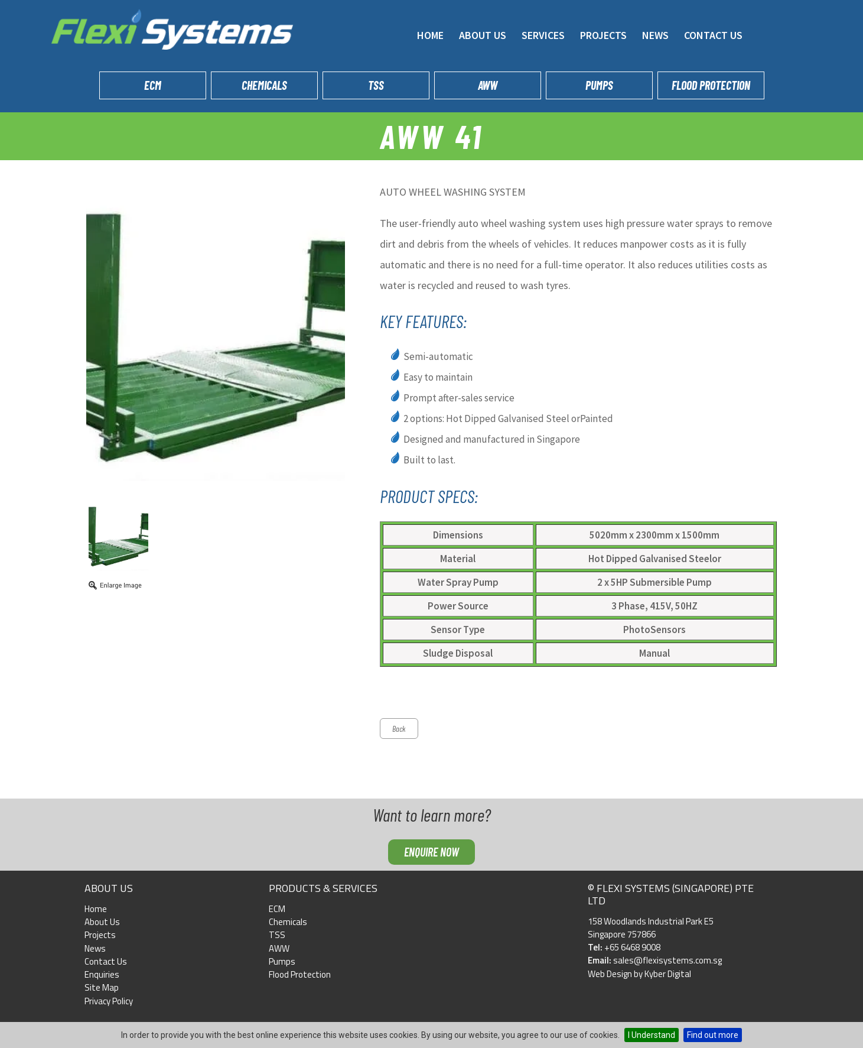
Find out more (712, 1035)
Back (399, 728)
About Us (482, 35)
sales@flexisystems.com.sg (667, 960)
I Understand (651, 1035)
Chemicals (264, 85)
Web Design (610, 974)
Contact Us (713, 35)
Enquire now (431, 852)
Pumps (599, 85)
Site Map (101, 987)
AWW (487, 85)
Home (430, 35)
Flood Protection (711, 85)
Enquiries (101, 974)
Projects (603, 35)
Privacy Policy (108, 1001)
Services (543, 35)
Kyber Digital (667, 974)
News (655, 35)
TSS (376, 85)
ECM (152, 85)
